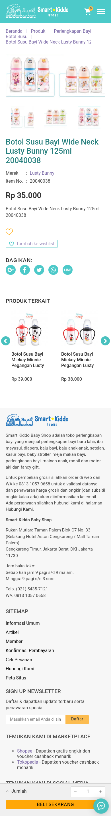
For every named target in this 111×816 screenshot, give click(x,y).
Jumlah (18, 791)
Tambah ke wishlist (35, 243)
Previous (5, 340)
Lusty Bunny (42, 173)
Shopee (24, 751)
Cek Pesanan (19, 659)
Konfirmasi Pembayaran (30, 650)
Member (14, 641)
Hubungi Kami (19, 509)
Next (105, 340)
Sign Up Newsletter (33, 691)
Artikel (12, 632)
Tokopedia (27, 762)
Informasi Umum (23, 623)
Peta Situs (16, 678)
